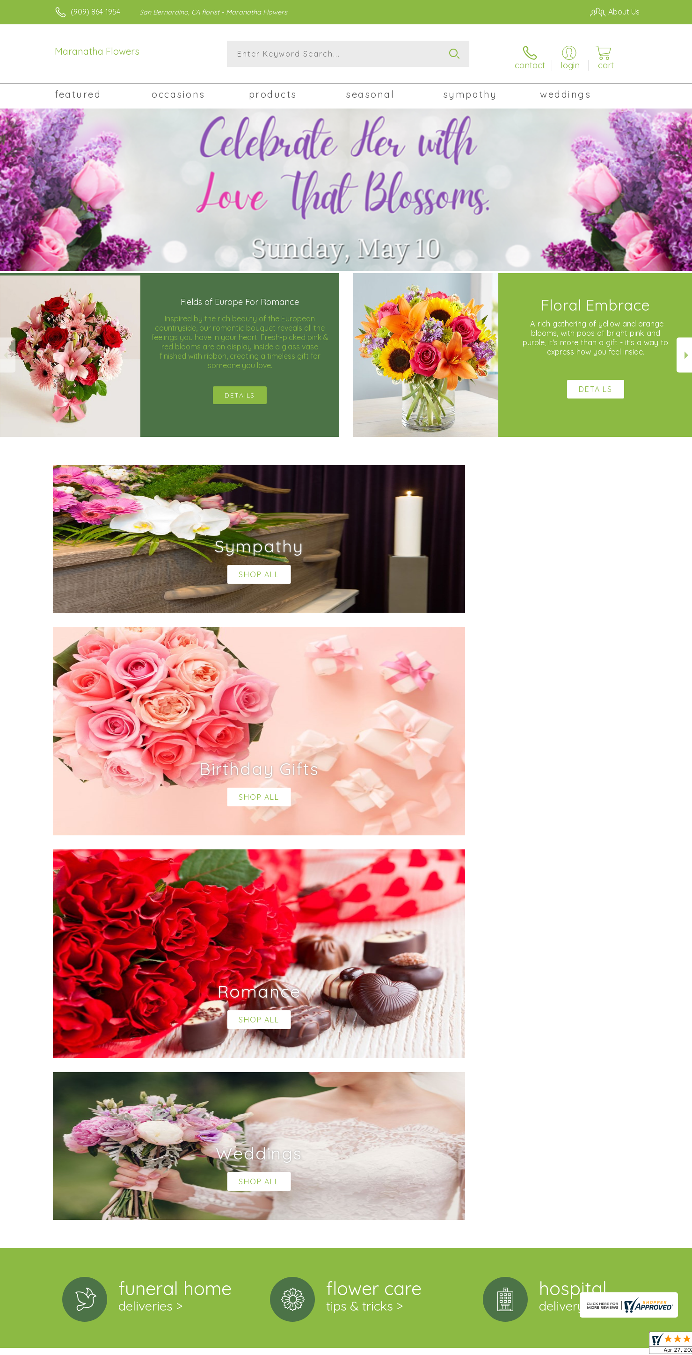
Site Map (614, 1345)
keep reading (394, 996)
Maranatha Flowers (97, 51)
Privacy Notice (489, 1345)
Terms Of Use (435, 1345)
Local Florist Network (557, 1345)
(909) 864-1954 (95, 11)
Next (684, 350)
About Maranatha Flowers (105, 977)
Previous (7, 350)
